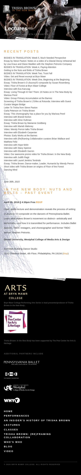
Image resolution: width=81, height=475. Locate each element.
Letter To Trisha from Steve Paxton (20, 107)
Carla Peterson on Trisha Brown (19, 110)
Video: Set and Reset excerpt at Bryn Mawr (25, 76)
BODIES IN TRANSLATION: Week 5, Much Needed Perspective (35, 58)
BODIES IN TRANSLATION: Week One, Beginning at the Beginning (36, 79)
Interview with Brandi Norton (17, 117)
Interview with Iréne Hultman (18, 120)
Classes (11, 429)
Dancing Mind (10, 169)
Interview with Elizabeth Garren (19, 151)
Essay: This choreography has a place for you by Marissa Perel (34, 114)
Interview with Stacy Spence (17, 148)
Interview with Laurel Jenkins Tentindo (22, 160)
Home (8, 411)
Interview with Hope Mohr (16, 145)
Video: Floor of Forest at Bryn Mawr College (25, 86)
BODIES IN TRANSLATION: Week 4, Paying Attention (30, 67)
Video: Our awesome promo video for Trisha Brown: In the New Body (37, 154)
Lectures (12, 425)
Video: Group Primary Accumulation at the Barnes (28, 98)
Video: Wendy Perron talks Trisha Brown (23, 129)
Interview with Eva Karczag (17, 89)
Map (65, 253)
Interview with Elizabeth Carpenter (20, 132)
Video (9, 451)
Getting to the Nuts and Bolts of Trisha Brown (26, 70)
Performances (16, 415)
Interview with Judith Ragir (16, 157)
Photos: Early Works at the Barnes (20, 135)
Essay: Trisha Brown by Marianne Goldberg (25, 123)
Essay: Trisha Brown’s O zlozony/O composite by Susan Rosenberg (37, 82)
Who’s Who (13, 442)
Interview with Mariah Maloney (18, 126)
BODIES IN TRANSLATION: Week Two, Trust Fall (28, 73)
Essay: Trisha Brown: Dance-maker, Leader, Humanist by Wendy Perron (39, 163)
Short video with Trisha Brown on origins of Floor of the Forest (34, 166)
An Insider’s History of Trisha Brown (37, 420)
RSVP (39, 202)
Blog (8, 446)
